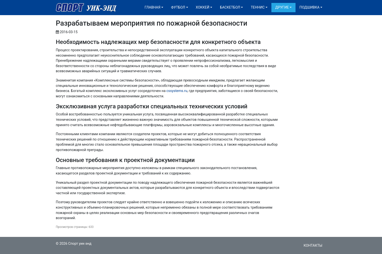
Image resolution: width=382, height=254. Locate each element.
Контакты (313, 246)
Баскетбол (230, 7)
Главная (153, 7)
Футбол (178, 7)
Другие (282, 7)
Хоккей (203, 7)
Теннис (258, 7)
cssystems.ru (176, 91)
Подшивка (309, 7)
